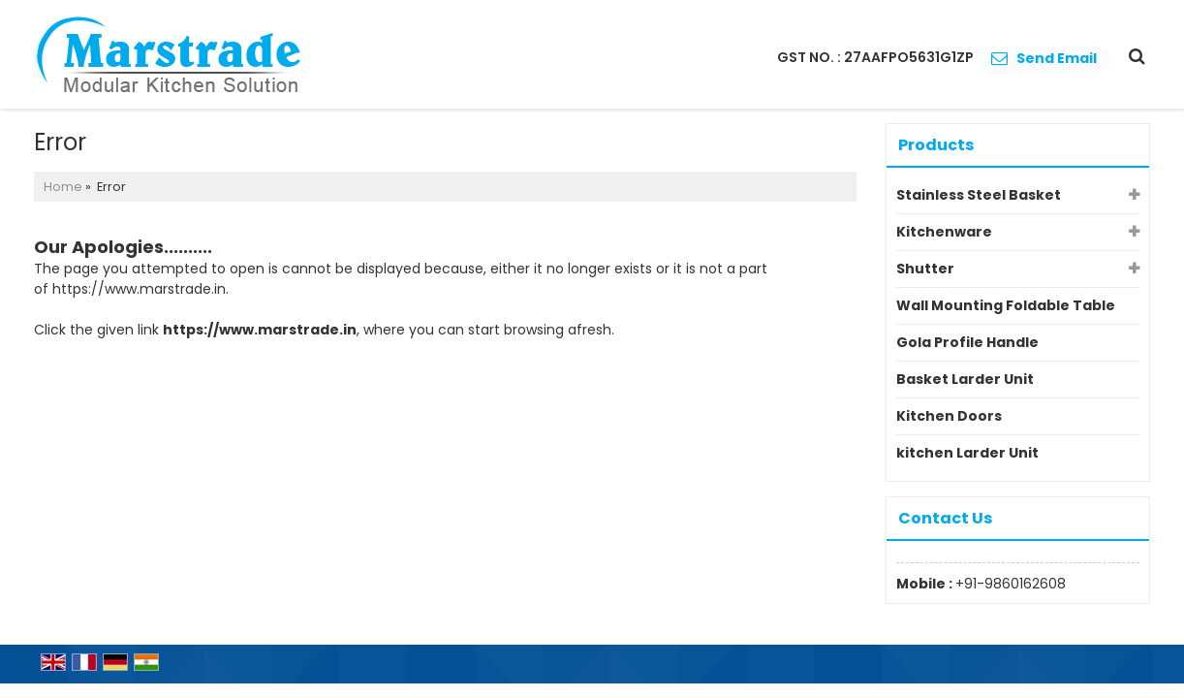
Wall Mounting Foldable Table (1005, 305)
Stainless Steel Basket (978, 195)
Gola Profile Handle (967, 342)
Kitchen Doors (949, 416)
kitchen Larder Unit (967, 452)
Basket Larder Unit (965, 379)
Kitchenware (944, 231)
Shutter (925, 268)
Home (63, 186)
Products (936, 145)
